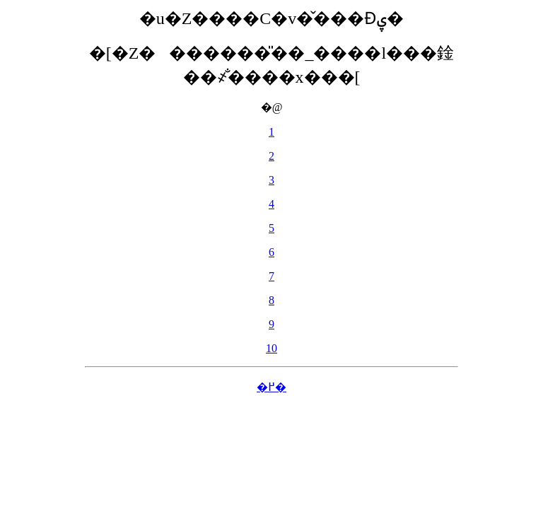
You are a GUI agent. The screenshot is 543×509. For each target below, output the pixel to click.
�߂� (271, 387)
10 (271, 348)
